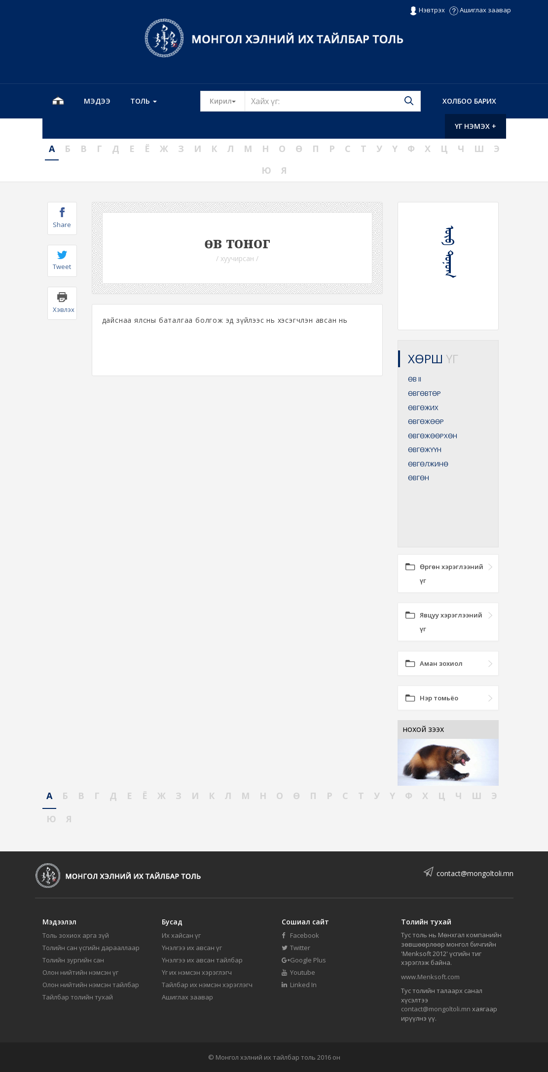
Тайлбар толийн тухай (77, 997)
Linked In (299, 984)
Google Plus (304, 960)
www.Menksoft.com (430, 976)
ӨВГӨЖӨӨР (426, 421)
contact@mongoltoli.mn (475, 873)
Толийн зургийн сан (73, 960)
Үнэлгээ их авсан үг (192, 947)
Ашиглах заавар (480, 9)
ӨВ (414, 379)
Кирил (227, 101)
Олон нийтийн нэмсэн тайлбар (90, 984)
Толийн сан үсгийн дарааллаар (91, 947)
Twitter (296, 947)
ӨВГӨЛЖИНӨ (428, 463)
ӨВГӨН (418, 477)
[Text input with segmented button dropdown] (333, 101)
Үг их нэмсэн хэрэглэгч (197, 972)
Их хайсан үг (181, 935)
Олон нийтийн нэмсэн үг (80, 972)
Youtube (298, 972)
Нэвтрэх (426, 10)
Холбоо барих (469, 101)
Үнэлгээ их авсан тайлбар (202, 960)
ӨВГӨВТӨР (424, 393)
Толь (143, 101)
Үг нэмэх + (475, 126)
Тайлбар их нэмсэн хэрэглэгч (207, 984)
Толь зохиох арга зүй (75, 935)
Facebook (300, 935)
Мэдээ (97, 101)
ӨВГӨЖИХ (423, 407)
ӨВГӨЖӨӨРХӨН (432, 435)
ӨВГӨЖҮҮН (424, 449)
